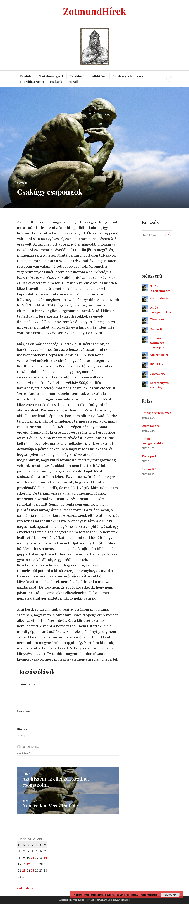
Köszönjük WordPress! (73, 899)
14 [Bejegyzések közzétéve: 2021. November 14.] (45, 857)
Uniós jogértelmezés (156, 413)
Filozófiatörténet (32, 82)
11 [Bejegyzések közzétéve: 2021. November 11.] (32, 857)
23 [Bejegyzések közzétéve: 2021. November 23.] (23, 870)
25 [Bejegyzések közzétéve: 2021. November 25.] (32, 870)
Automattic (123, 899)
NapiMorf (76, 76)
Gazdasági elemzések (127, 76)
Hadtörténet (98, 76)
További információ (147, 895)
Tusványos (157, 373)
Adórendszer (159, 355)
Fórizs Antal (30, 747)
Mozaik (73, 82)
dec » (29, 888)
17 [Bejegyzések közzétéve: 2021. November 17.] (28, 864)
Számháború (159, 298)
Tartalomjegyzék (51, 76)
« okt (20, 888)
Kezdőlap (26, 76)
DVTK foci (157, 364)
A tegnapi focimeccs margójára (157, 342)
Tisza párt (157, 319)
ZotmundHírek (94, 11)
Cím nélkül (158, 329)
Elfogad (170, 894)
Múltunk (56, 82)
